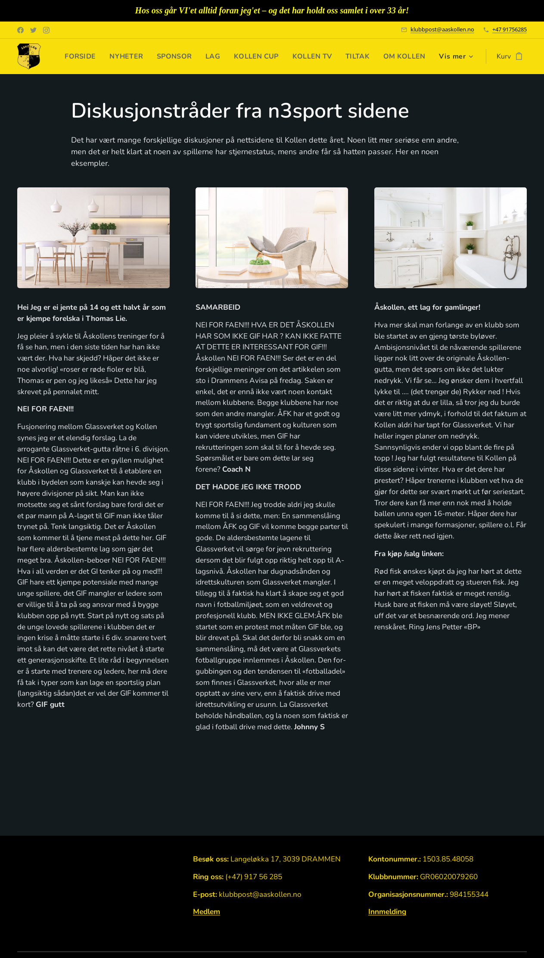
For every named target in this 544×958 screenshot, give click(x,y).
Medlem (206, 912)
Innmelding (387, 912)
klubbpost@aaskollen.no (442, 29)
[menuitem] (128, 56)
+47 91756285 (509, 29)
